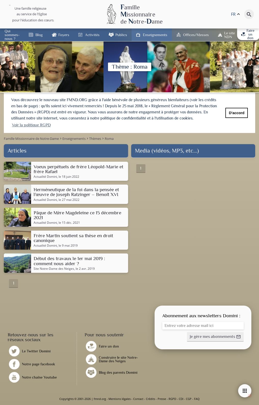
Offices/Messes (196, 35)
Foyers (63, 35)
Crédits (150, 399)
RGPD (172, 399)
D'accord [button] (236, 113)
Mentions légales (119, 399)
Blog (39, 35)
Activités (92, 35)
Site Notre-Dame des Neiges (54, 268)
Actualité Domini (45, 176)
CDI (181, 399)
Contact (138, 399)
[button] (215, 337)
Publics (121, 35)
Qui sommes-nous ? (12, 35)
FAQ (197, 399)
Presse (162, 399)
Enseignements (155, 35)
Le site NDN (229, 35)
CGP (189, 399)
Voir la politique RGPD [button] (31, 125)
